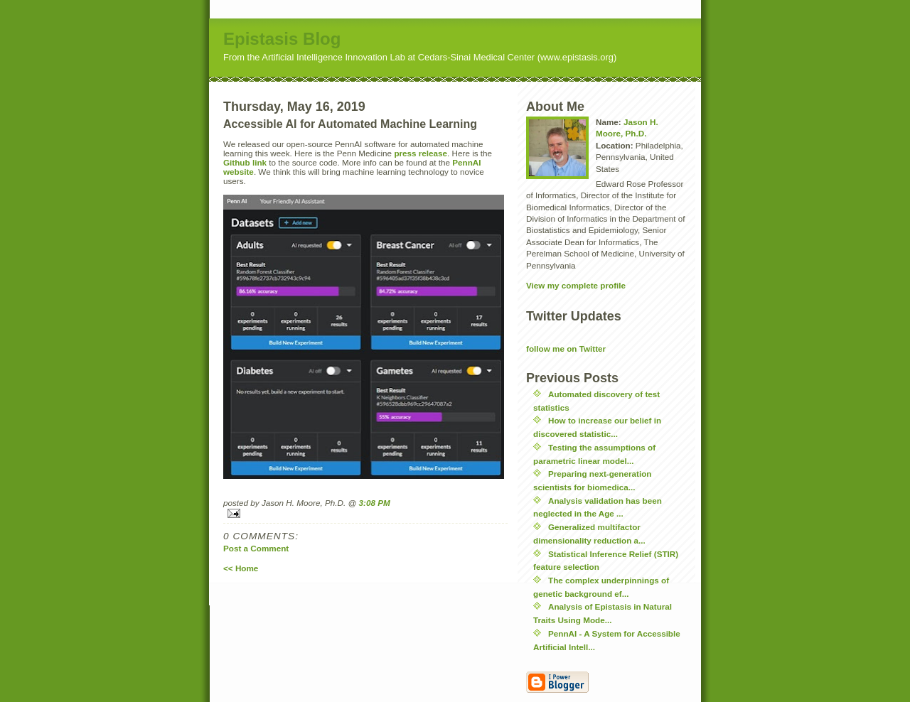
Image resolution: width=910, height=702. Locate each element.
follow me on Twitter (566, 348)
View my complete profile (576, 285)
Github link (245, 162)
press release (420, 153)
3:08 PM (374, 502)
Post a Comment (256, 548)
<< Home (240, 568)
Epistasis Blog (282, 38)
